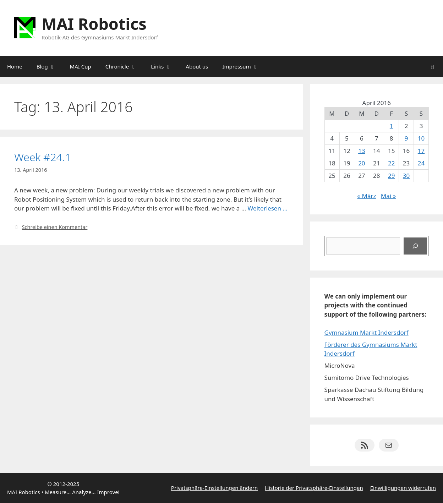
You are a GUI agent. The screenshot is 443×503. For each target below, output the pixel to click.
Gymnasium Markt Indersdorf (366, 332)
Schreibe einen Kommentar (55, 227)
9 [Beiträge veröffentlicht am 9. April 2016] (406, 138)
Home (14, 66)
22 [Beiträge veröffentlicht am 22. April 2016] (391, 163)
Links (165, 66)
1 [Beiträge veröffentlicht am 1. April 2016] (391, 126)
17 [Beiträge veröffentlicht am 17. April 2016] (421, 151)
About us (197, 66)
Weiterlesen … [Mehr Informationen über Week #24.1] (268, 208)
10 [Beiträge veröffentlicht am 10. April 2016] (421, 138)
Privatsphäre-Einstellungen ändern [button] (214, 487)
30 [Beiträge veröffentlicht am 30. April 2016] (406, 175)
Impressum (244, 66)
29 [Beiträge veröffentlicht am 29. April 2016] (391, 175)
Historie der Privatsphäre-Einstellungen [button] (314, 487)
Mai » (388, 196)
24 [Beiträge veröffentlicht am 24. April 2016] (421, 163)
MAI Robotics (94, 23)
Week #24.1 (42, 157)
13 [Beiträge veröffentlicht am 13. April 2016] (361, 151)
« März (366, 196)
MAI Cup (80, 66)
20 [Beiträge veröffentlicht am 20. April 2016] (361, 163)
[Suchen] (415, 246)
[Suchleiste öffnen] (432, 66)
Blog (50, 66)
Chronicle (124, 66)
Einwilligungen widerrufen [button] (403, 487)
